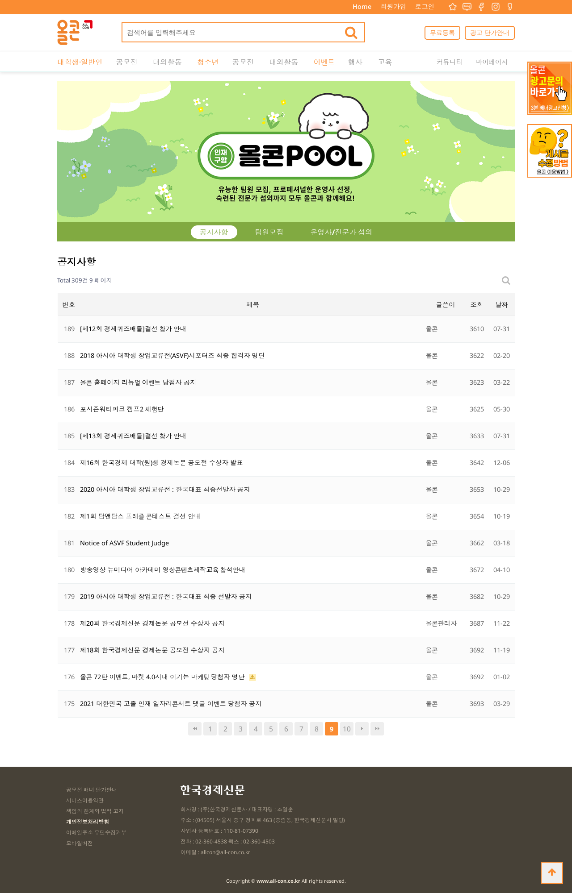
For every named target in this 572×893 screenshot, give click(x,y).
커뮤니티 (450, 62)
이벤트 (323, 62)
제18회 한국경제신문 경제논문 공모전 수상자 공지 (152, 650)
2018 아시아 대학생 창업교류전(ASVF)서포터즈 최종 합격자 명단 (172, 355)
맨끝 (377, 728)
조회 (477, 304)
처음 (195, 728)
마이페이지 (492, 62)
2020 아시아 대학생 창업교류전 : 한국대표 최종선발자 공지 (165, 489)
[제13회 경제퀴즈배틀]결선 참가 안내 (133, 436)
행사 (355, 62)
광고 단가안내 (489, 32)
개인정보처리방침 (87, 822)
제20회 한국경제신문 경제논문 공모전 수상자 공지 (152, 623)
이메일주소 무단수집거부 (96, 832)
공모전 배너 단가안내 (91, 789)
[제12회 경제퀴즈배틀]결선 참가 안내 (133, 328)
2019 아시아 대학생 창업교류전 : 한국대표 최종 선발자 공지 (166, 596)
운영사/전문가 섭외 (342, 232)
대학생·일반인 (79, 62)
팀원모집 (269, 232)
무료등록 (442, 32)
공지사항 (214, 232)
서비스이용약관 (85, 800)
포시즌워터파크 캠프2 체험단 (122, 409)
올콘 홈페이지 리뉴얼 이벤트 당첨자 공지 (138, 382)
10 (347, 729)
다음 (362, 728)
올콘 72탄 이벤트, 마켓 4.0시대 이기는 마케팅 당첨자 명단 (163, 677)
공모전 (127, 62)
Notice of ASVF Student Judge (124, 543)
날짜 (501, 304)
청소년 (208, 62)
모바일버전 (79, 843)
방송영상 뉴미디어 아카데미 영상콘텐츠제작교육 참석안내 (162, 569)
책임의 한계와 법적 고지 (95, 811)
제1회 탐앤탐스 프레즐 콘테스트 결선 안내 (140, 516)
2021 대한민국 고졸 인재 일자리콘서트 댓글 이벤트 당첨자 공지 (171, 703)
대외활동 (167, 62)
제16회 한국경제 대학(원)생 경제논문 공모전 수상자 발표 (161, 462)
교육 (384, 62)
